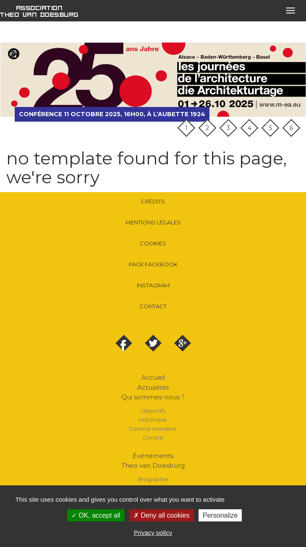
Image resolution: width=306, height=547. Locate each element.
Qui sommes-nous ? (153, 397)
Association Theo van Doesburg (39, 11)
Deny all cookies (161, 515)
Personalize (220, 515)
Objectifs (153, 410)
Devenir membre (153, 428)
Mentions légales (153, 222)
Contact (153, 306)
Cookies (153, 243)
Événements (153, 456)
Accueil (153, 377)
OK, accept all (95, 515)
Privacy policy (153, 532)
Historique (153, 419)
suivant (293, 79)
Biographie (153, 479)
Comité (153, 437)
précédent (12, 79)
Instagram (153, 285)
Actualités (153, 387)
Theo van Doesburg (153, 465)
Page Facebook (153, 264)
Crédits (153, 201)
